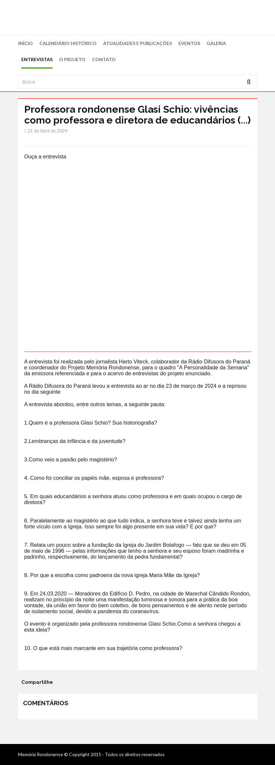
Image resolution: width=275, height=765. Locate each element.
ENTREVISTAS (37, 59)
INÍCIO (25, 43)
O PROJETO (72, 59)
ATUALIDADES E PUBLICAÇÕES (137, 43)
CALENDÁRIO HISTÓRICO (68, 43)
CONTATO (104, 59)
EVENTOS (189, 43)
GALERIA (216, 43)
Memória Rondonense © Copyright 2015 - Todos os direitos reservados (91, 754)
